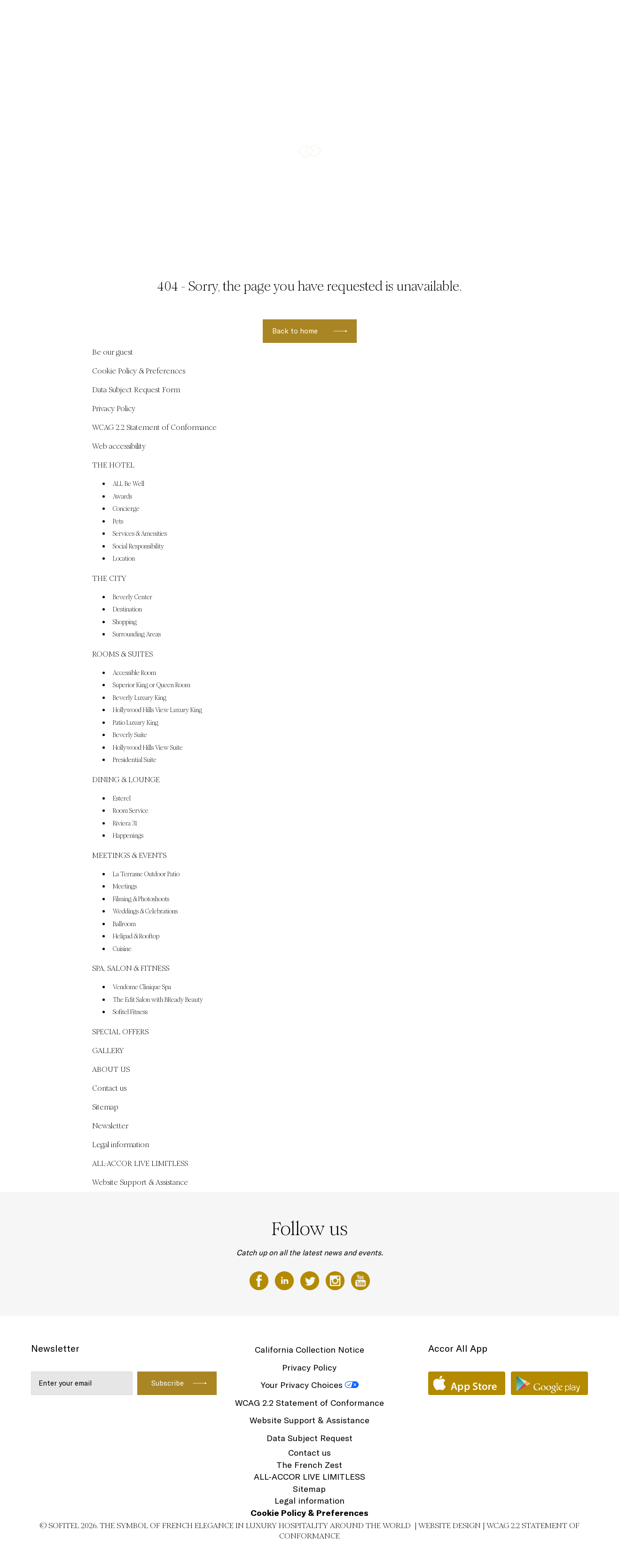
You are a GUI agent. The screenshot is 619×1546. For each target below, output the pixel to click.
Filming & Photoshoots (141, 899)
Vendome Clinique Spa (142, 987)
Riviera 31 (125, 823)
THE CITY (252, 17)
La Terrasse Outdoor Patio (146, 874)
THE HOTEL (208, 17)
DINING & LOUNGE (373, 17)
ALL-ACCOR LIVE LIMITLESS (140, 1163)
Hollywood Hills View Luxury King (157, 710)
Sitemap (105, 1106)
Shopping (125, 622)
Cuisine (122, 949)
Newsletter (110, 1125)
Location (124, 559)
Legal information (120, 1144)
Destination (127, 609)
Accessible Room (134, 673)
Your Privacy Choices (301, 1385)
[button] (601, 236)
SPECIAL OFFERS (120, 1031)
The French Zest (309, 1464)
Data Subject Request (309, 1438)
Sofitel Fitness (130, 1012)
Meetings (125, 886)
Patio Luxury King (135, 723)
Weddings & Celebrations (145, 911)
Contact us (109, 1088)
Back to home (295, 330)
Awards (122, 496)
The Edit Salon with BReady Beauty (158, 1000)
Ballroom (124, 924)
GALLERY (108, 1050)
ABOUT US (111, 1069)
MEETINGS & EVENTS (445, 17)
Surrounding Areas (137, 634)
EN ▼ (582, 17)
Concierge (126, 509)
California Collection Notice (309, 1349)
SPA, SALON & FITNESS (527, 17)
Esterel (122, 798)
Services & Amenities (140, 534)
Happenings (128, 836)
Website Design (449, 1525)
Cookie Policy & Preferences (138, 370)
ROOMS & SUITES (305, 17)
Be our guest (112, 352)
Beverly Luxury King (139, 698)
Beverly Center (132, 597)
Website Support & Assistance (140, 1182)
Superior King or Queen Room (151, 685)
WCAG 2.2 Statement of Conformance (154, 427)
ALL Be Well (128, 484)
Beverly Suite (130, 735)
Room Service (131, 811)
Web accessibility (119, 446)
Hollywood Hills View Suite (148, 748)
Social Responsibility (138, 546)
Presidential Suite (135, 760)
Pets (118, 521)
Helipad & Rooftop (136, 936)
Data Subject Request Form (136, 389)
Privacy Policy (113, 408)
